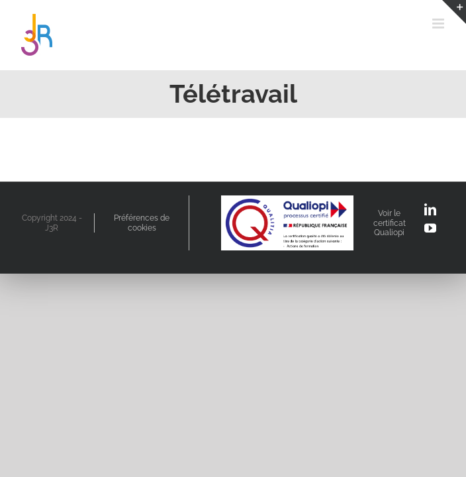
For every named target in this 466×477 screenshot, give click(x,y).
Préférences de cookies (141, 222)
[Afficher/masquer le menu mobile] (439, 23)
